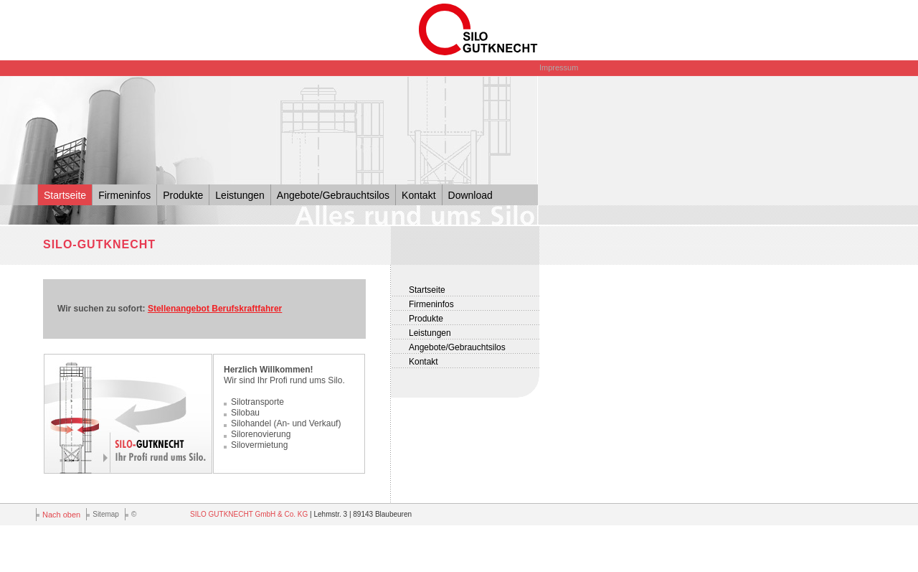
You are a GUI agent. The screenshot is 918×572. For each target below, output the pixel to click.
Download (470, 195)
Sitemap (106, 514)
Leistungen (240, 195)
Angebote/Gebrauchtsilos (333, 195)
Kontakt (418, 195)
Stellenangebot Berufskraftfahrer (215, 309)
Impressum (558, 67)
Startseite (65, 195)
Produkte (183, 195)
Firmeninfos (124, 195)
